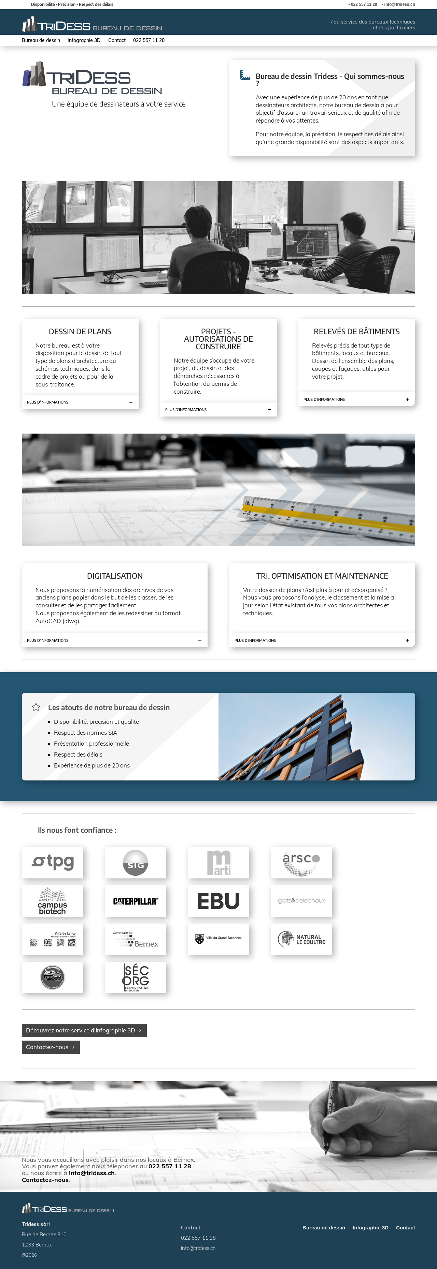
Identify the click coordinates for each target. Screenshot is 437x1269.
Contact (117, 40)
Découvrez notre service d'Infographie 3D (80, 1030)
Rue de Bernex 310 (44, 1234)
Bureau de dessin (41, 40)
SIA (112, 732)
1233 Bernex (37, 1244)
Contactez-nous (47, 1047)
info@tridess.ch (399, 4)
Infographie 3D (84, 40)
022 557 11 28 (364, 4)
